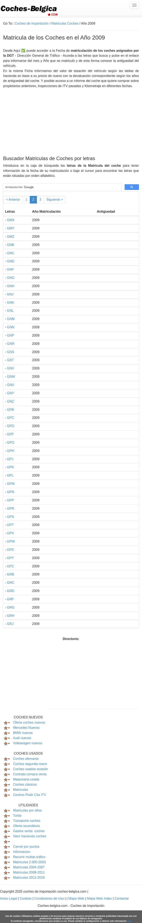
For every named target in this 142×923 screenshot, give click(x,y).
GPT (10, 525)
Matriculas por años (27, 810)
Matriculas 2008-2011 (29, 872)
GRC (10, 582)
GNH (10, 286)
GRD (10, 591)
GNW (11, 376)
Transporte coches (26, 820)
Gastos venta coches (29, 831)
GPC (10, 418)
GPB (10, 409)
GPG (10, 442)
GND (10, 261)
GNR (10, 343)
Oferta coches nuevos (29, 722)
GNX (10, 385)
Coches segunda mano (30, 764)
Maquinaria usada (26, 779)
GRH (10, 615)
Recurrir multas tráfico (29, 857)
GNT (10, 360)
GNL (10, 310)
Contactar (122, 898)
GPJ (10, 459)
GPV (10, 533)
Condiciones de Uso (49, 898)
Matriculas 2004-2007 (29, 867)
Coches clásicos (25, 784)
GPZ (10, 566)
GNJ (10, 294)
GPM (10, 483)
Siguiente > (54, 199)
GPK (10, 467)
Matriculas (20, 789)
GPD (10, 426)
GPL (10, 475)
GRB (10, 574)
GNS (10, 352)
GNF (10, 269)
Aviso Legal (9, 898)
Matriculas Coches (65, 23)
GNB (10, 245)
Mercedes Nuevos (26, 727)
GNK (10, 302)
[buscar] (62, 187)
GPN (10, 492)
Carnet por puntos (26, 846)
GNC (10, 253)
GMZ (10, 236)
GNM (11, 319)
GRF (10, 599)
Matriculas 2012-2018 (29, 877)
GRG (10, 607)
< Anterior (13, 199)
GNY (10, 393)
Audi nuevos (22, 738)
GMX (10, 220)
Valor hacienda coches (29, 836)
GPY (10, 558)
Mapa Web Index (100, 898)
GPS (10, 517)
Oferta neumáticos (26, 826)
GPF (10, 434)
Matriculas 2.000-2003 (29, 862)
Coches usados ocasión (30, 769)
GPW (11, 541)
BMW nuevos (23, 733)
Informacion (21, 851)
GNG (10, 277)
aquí (129, 921)
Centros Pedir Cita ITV (29, 795)
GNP (10, 335)
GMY (10, 228)
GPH (10, 451)
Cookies (26, 898)
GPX (10, 549)
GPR (10, 508)
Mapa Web (76, 898)
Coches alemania (26, 758)
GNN (10, 327)
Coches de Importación (32, 23)
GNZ (10, 401)
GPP (10, 500)
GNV (10, 368)
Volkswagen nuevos (27, 743)
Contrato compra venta (30, 774)
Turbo (17, 815)
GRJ (10, 624)
